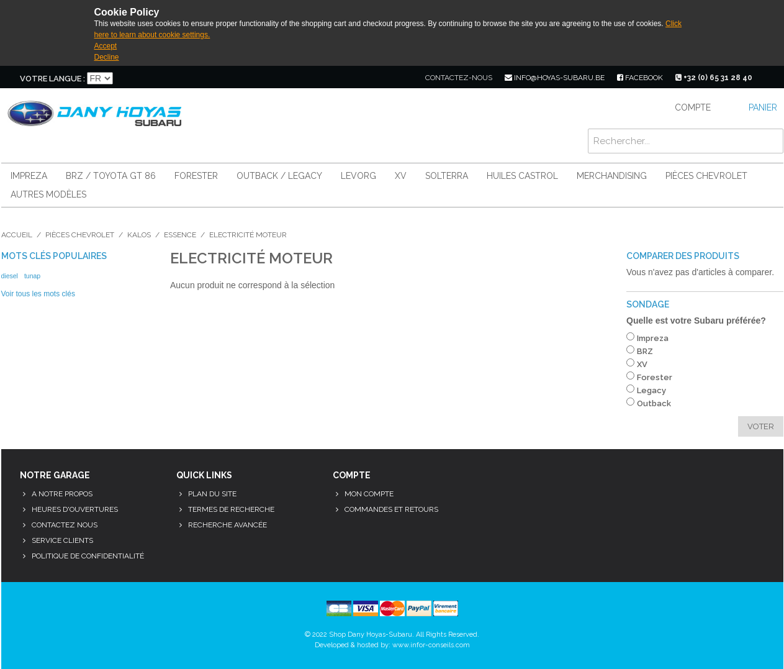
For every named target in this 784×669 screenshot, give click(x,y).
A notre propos (62, 493)
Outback (654, 403)
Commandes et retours (391, 509)
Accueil (16, 234)
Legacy (651, 390)
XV (401, 176)
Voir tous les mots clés (38, 293)
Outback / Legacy (279, 176)
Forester (196, 176)
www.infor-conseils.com (431, 645)
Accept (105, 46)
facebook (640, 77)
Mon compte (369, 493)
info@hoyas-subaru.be (555, 77)
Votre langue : (52, 78)
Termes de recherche (231, 509)
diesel (9, 276)
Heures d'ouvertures (75, 509)
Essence (180, 234)
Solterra (446, 176)
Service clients (62, 540)
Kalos (139, 234)
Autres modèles (48, 194)
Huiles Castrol (522, 176)
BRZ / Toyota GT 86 (111, 176)
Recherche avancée (227, 525)
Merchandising (612, 176)
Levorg (358, 176)
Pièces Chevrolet (706, 176)
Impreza (29, 176)
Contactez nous (64, 525)
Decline (106, 57)
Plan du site (212, 493)
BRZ (645, 351)
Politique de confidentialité (88, 556)
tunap (32, 276)
